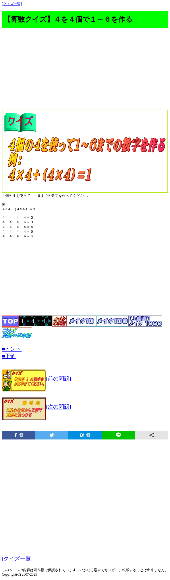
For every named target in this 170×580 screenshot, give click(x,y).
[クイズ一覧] (12, 4)
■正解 (9, 356)
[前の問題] (36, 379)
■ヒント (12, 349)
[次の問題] (36, 407)
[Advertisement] (85, 71)
